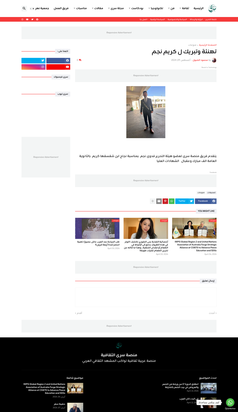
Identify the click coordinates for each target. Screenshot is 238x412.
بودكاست (137, 8)
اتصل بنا (143, 19)
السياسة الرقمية (157, 19)
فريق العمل (61, 8)
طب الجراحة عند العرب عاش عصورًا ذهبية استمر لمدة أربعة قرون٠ (98, 243)
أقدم (79, 313)
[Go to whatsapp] (230, 402)
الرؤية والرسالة (196, 19)
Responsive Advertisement (119, 33)
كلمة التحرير (211, 19)
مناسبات (81, 8)
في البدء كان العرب (188, 399)
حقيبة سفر (59, 404)
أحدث (212, 313)
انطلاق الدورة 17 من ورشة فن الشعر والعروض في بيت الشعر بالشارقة (180, 386)
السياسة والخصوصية (177, 19)
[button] (32, 8)
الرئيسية (199, 8)
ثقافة (185, 8)
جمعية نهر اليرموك (37, 8)
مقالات (98, 8)
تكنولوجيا (157, 8)
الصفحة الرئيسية (208, 45)
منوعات (192, 45)
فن (172, 8)
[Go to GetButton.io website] (230, 409)
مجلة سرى (117, 8)
